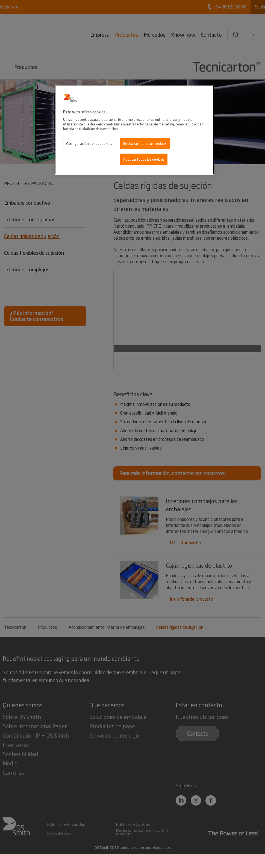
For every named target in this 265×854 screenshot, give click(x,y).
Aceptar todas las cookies (143, 159)
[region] (134, 130)
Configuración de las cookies (89, 143)
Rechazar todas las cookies (145, 143)
